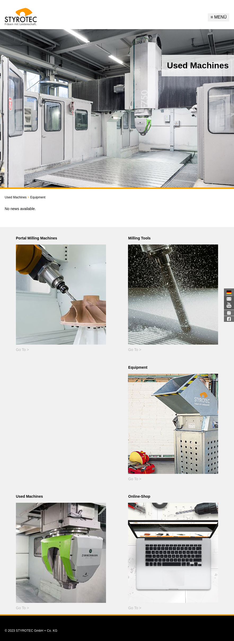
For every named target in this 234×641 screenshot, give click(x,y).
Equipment (36, 197)
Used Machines (16, 197)
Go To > (22, 350)
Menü (218, 17)
